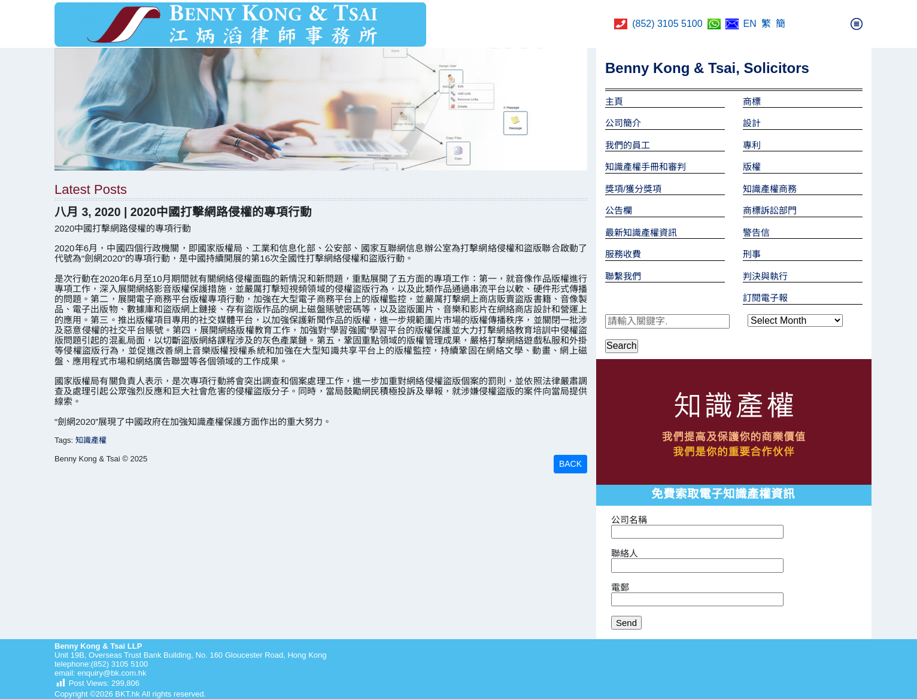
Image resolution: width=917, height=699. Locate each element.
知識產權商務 (770, 189)
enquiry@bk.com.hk (111, 672)
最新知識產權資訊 (641, 232)
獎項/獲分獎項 (633, 189)
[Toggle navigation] (857, 24)
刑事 (752, 254)
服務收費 (623, 254)
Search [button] (621, 346)
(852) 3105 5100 (667, 24)
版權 (752, 167)
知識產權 (91, 440)
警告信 (756, 232)
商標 (752, 101)
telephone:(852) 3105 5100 (101, 664)
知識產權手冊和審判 (645, 167)
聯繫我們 (623, 276)
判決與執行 (765, 276)
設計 (752, 123)
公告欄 (618, 210)
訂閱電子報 (765, 298)
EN (750, 24)
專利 (752, 145)
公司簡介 (623, 123)
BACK (570, 464)
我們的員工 (627, 145)
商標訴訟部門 (770, 210)
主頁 (614, 101)
